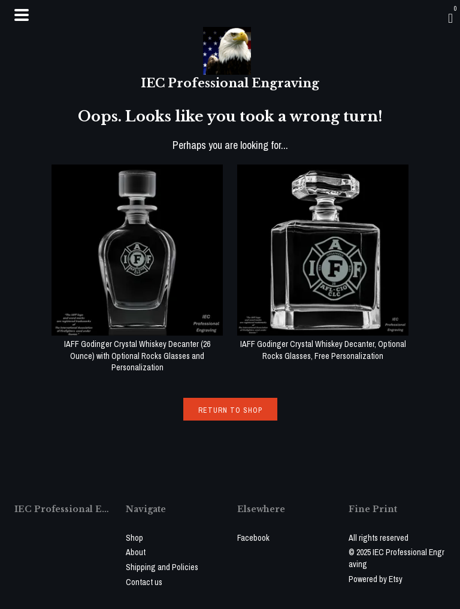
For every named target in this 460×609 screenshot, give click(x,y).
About (136, 552)
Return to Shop (230, 410)
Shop (134, 537)
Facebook (253, 537)
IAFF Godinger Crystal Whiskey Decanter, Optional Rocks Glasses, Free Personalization (322, 344)
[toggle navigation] (21, 15)
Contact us (144, 582)
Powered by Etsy (375, 579)
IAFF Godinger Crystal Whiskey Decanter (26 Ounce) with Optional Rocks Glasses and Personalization (137, 350)
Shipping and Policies (162, 567)
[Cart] (450, 18)
